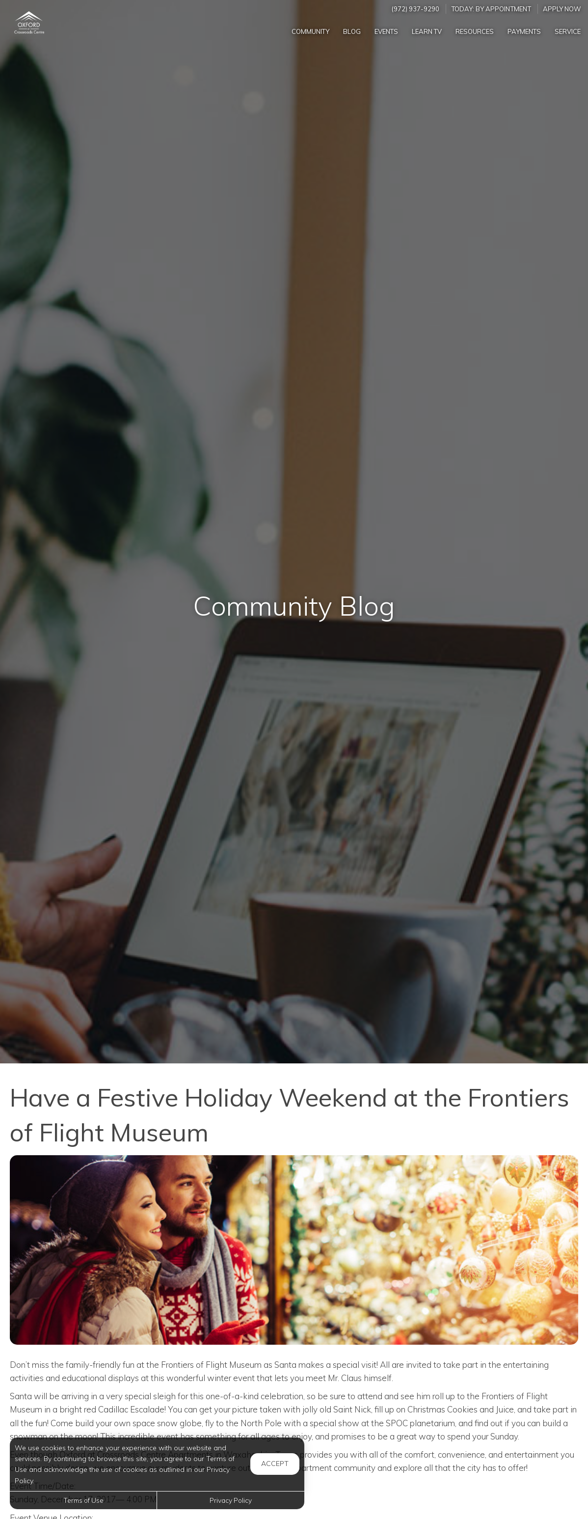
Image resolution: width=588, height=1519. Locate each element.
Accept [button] (275, 1463)
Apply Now (562, 9)
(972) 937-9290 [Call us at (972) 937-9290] (415, 9)
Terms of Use (83, 1500)
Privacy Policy (231, 1500)
